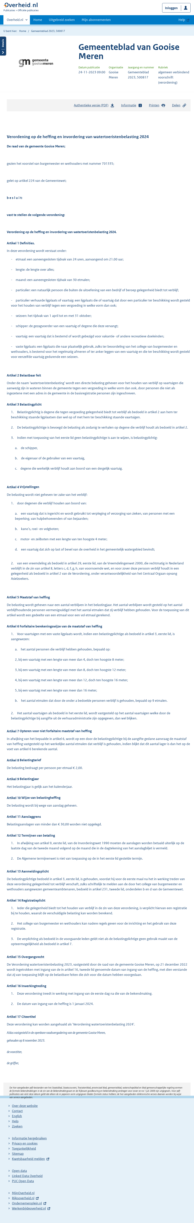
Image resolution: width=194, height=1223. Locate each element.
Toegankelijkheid (24, 1148)
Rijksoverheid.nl (23, 1198)
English (17, 1116)
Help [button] (181, 20)
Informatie (131, 105)
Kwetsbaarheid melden (28, 1159)
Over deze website (25, 1106)
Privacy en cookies (25, 1143)
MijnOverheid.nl (23, 1193)
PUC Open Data (23, 1181)
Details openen (3, 46)
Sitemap (18, 1154)
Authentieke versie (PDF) (94, 106)
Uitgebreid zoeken (62, 20)
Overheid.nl (15, 21)
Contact (17, 1111)
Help (15, 1121)
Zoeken (17, 1126)
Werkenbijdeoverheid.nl (29, 1208)
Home (37, 20)
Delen (179, 105)
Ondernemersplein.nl (27, 1203)
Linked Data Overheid (27, 1176)
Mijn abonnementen (96, 20)
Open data (19, 1171)
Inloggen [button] (171, 8)
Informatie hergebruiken (29, 1138)
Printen (157, 105)
